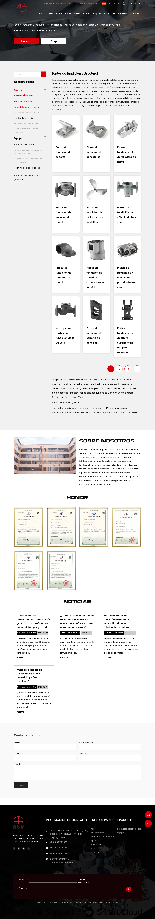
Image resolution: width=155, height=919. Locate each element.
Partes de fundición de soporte (63, 152)
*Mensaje (17, 763)
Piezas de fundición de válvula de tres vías (126, 215)
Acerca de (110, 13)
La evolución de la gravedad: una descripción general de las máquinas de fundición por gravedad (34, 621)
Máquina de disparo (24, 144)
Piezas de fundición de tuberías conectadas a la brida (95, 277)
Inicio (41, 13)
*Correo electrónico (86, 742)
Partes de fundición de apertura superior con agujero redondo (125, 340)
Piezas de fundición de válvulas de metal (63, 215)
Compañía (82, 752)
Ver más (20, 657)
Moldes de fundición (24, 118)
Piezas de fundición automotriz (26, 112)
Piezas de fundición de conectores (94, 152)
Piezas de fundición (74, 25)
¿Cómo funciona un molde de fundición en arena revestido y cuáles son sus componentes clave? (77, 621)
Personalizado (55, 13)
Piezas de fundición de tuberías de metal (63, 275)
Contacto (136, 13)
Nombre (17, 742)
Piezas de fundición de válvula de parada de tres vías (126, 277)
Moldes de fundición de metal (26, 123)
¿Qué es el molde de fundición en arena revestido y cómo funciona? (29, 675)
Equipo (98, 13)
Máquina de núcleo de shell (27, 168)
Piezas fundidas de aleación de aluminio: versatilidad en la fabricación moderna (117, 621)
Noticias (123, 13)
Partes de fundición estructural (26, 107)
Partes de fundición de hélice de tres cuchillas (94, 215)
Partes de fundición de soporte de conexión (94, 335)
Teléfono (17, 752)
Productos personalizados (78, 13)
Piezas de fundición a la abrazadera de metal (126, 154)
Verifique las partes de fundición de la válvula (65, 335)
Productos (27, 25)
